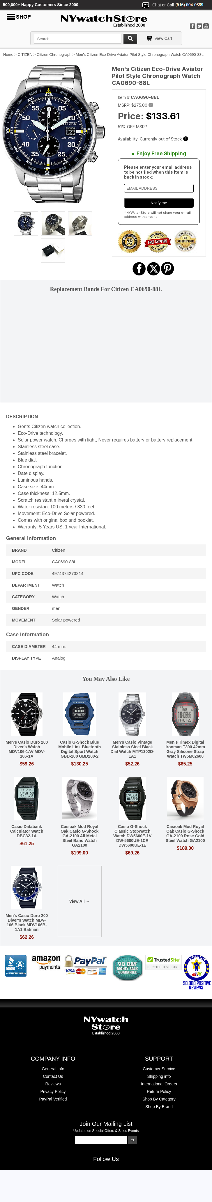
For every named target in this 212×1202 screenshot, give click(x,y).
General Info (53, 1068)
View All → (79, 901)
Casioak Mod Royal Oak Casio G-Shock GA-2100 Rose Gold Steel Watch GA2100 (185, 833)
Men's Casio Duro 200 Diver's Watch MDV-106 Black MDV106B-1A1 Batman (27, 922)
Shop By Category (159, 1099)
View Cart (163, 38)
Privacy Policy (53, 1091)
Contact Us (53, 1076)
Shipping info (159, 1076)
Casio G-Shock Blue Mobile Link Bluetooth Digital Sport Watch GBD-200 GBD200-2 (79, 749)
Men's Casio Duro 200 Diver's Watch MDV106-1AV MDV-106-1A (27, 749)
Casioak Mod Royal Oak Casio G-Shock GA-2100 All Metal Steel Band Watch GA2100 (79, 835)
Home (8, 54)
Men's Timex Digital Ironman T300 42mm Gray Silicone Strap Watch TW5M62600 (185, 749)
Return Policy (159, 1091)
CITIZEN (25, 54)
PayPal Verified (53, 1099)
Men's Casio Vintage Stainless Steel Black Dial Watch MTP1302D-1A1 (132, 749)
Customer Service (159, 1068)
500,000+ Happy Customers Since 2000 (40, 4)
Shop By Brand (159, 1106)
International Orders (159, 1084)
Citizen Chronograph (54, 54)
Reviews (53, 1084)
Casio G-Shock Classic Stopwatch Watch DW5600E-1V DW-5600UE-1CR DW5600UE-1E (132, 835)
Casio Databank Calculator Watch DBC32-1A (26, 831)
